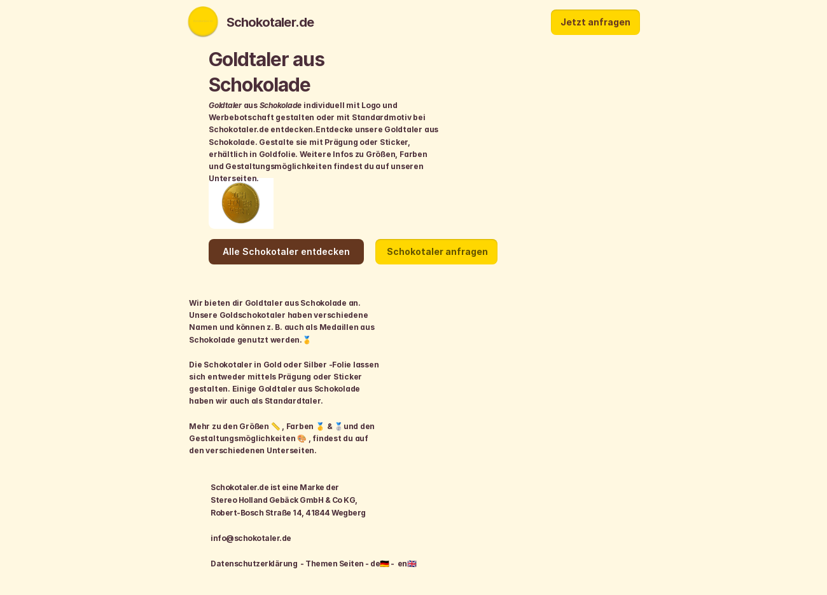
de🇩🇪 (380, 563)
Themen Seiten (335, 563)
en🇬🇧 (406, 563)
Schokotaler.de (266, 22)
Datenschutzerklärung (254, 563)
